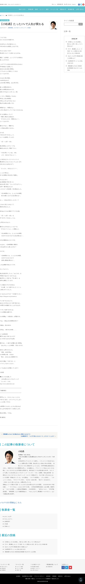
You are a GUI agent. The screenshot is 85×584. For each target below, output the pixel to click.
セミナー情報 (20, 568)
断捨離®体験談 (35, 566)
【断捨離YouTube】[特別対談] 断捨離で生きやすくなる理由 (20, 551)
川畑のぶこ (7, 526)
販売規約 (48, 576)
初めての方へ (22, 9)
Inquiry (73, 4)
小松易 (29, 27)
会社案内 (18, 576)
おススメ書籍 (20, 566)
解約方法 (60, 576)
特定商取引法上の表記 (27, 576)
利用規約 (54, 576)
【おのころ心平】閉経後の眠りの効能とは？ (16, 546)
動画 (36, 9)
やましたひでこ (8, 519)
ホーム (54, 4)
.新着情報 (10, 27)
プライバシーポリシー (39, 576)
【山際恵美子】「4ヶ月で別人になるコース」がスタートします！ (37, 436)
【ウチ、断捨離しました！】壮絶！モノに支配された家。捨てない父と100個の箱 (25, 544)
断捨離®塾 (60, 4)
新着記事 (30, 9)
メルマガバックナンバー (20, 27)
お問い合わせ (68, 4)
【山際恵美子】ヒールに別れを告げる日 (14, 549)
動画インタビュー (36, 568)
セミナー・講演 (44, 9)
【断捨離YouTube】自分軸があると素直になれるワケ (16, 434)
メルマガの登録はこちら (11, 503)
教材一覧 (19, 570)
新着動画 (3, 570)
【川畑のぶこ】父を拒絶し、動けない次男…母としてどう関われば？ (22, 542)
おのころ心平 (7, 516)
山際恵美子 (7, 521)
